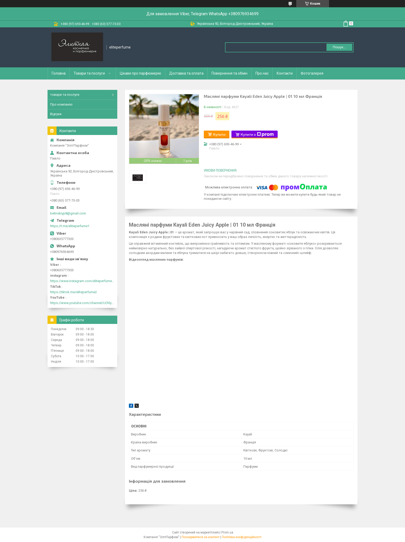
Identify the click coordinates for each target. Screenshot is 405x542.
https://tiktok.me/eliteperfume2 (73, 292)
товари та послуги (64, 95)
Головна (59, 73)
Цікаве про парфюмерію (140, 73)
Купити (219, 134)
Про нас (262, 73)
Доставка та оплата (186, 73)
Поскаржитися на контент (201, 537)
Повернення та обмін (229, 73)
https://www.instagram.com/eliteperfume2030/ (82, 281)
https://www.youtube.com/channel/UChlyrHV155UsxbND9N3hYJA (82, 303)
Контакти (285, 73)
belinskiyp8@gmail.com (68, 213)
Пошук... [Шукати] (339, 47)
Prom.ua (227, 532)
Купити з (257, 134)
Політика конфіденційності (241, 537)
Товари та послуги (89, 73)
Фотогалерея (312, 73)
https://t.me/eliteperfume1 (69, 226)
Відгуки (55, 114)
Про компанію (61, 104)
